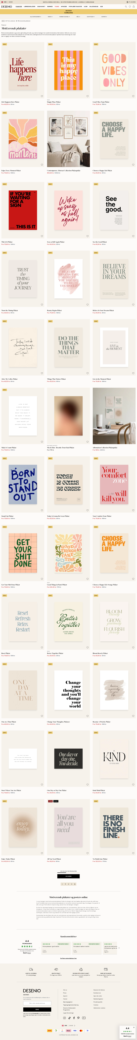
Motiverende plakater (24, 21)
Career (65, 999)
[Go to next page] (74, 884)
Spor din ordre (98, 996)
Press (64, 993)
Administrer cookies (99, 1008)
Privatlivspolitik (98, 1002)
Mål (78, 16)
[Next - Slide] (119, 948)
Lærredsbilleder (29, 6)
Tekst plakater (11, 21)
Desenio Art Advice (99, 990)
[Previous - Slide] (39, 948)
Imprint (65, 996)
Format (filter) (64, 16)
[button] (128, 1032)
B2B (101, 6)
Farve (50, 16)
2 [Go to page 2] (68, 884)
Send (37, 1009)
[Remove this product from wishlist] (42, 96)
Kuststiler (90, 16)
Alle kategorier (35, 16)
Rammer (50, 6)
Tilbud (57, 6)
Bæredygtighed (67, 1002)
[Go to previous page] (62, 884)
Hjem (85, 6)
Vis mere (68, 876)
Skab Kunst (41, 6)
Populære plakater (75, 6)
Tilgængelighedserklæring (71, 1005)
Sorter (104, 16)
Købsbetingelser (98, 999)
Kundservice (97, 993)
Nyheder (64, 6)
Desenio (73, 1035)
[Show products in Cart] (134, 7)
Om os (65, 990)
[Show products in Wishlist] (130, 7)
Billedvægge (94, 6)
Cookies (96, 1005)
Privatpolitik (36, 1013)
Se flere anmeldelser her (68, 958)
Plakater (19, 6)
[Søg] (126, 6)
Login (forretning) (68, 1013)
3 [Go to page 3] (71, 884)
